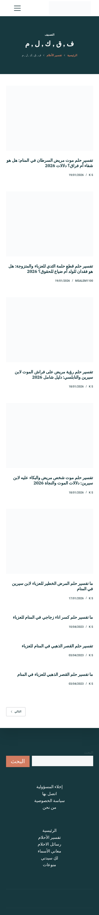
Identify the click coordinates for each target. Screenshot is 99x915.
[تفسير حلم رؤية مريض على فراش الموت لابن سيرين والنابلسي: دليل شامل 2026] (49, 329)
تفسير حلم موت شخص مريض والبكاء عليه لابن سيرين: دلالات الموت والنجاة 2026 (53, 480)
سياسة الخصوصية (49, 800)
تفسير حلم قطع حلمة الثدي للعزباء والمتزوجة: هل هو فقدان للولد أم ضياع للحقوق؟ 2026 (50, 268)
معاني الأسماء (49, 851)
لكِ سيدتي (49, 858)
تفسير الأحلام (49, 837)
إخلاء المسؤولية (49, 786)
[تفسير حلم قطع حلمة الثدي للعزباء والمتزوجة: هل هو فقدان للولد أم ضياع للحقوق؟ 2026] (49, 223)
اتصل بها (49, 793)
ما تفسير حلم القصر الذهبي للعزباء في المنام (55, 674)
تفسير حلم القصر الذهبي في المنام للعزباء (57, 646)
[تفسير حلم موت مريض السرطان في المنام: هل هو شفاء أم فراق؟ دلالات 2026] (49, 118)
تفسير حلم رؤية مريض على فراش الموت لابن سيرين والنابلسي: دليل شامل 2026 (54, 374)
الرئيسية (49, 830)
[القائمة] (16, 8)
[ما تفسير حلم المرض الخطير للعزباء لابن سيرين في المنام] (49, 541)
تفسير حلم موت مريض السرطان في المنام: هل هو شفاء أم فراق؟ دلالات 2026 (50, 163)
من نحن (49, 807)
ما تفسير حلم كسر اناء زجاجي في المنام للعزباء (53, 617)
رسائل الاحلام (49, 844)
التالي (15, 711)
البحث (88, 752)
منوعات (49, 864)
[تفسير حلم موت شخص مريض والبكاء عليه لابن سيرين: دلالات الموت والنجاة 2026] (49, 435)
